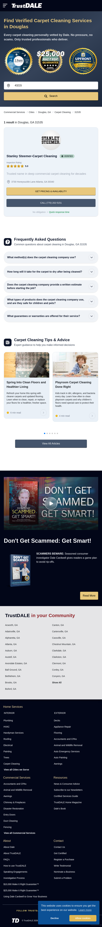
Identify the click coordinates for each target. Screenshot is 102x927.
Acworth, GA (11, 625)
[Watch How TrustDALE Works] (51, 503)
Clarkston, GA (59, 657)
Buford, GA (10, 689)
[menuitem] (26, 720)
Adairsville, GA (12, 631)
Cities (32, 112)
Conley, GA (57, 669)
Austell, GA (10, 657)
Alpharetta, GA (12, 638)
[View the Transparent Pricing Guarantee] (83, 61)
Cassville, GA (59, 638)
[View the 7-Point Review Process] (19, 61)
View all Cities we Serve (16, 769)
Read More (89, 595)
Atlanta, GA (11, 644)
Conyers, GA (58, 676)
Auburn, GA (11, 650)
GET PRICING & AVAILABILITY (51, 191)
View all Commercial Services (19, 833)
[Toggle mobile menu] (5, 5)
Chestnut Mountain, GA (63, 644)
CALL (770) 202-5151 (51, 203)
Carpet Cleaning (63, 112)
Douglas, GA (44, 112)
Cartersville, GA (60, 631)
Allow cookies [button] (82, 918)
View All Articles (51, 443)
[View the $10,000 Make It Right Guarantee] (51, 61)
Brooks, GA (11, 682)
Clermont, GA (59, 663)
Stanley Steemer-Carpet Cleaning (32, 156)
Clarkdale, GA (59, 650)
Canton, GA (58, 625)
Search (50, 96)
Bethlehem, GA (12, 676)
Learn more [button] (85, 910)
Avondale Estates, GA (16, 663)
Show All (57, 682)
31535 (78, 112)
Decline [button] (55, 918)
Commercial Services (15, 112)
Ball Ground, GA (13, 669)
